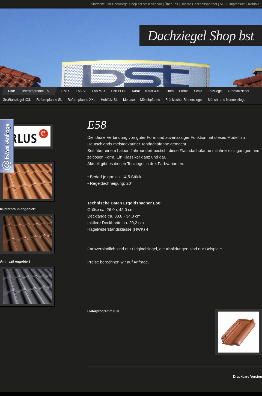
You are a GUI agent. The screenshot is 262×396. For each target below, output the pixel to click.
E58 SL (81, 91)
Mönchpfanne (150, 100)
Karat (136, 91)
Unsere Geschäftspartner (199, 4)
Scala (198, 91)
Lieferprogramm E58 (35, 91)
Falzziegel (215, 91)
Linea (170, 91)
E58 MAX (99, 91)
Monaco (129, 100)
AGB (223, 4)
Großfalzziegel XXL (17, 100)
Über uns (171, 4)
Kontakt (253, 4)
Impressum (237, 4)
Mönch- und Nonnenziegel (227, 100)
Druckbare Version (247, 377)
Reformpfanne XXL (81, 100)
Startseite (98, 4)
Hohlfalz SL (109, 100)
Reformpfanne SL (49, 100)
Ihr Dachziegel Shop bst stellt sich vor (134, 4)
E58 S (65, 91)
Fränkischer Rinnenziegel (183, 100)
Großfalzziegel (238, 91)
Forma (184, 91)
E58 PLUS (119, 91)
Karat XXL (152, 91)
